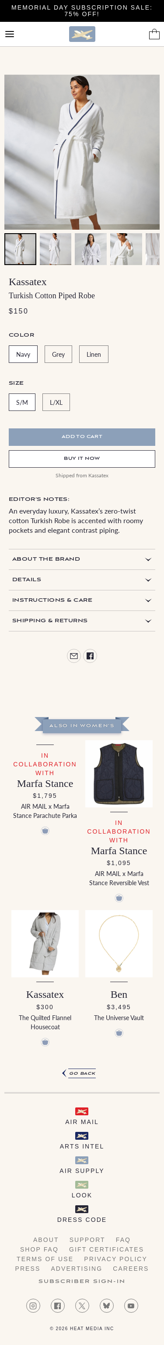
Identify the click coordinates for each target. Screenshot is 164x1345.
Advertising (76, 1269)
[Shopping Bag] (154, 34)
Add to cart (82, 437)
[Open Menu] (9, 34)
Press (27, 1269)
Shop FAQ (39, 1249)
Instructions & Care (52, 600)
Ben (119, 994)
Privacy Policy (115, 1259)
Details (26, 579)
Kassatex (28, 281)
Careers (131, 1269)
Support (87, 1240)
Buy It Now (82, 459)
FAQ (123, 1240)
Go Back (82, 1073)
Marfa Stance (45, 783)
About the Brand (46, 559)
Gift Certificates (106, 1249)
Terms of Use (45, 1259)
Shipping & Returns (50, 620)
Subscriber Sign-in (82, 1282)
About (46, 1240)
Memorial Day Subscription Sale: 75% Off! (82, 10)
